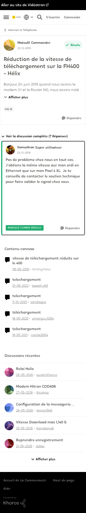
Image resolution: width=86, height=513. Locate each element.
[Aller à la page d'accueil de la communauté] (16, 17)
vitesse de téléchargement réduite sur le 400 (45, 260)
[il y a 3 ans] (20, 285)
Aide (6, 488)
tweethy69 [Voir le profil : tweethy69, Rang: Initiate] (40, 285)
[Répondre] (71, 118)
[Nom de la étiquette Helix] (9, 109)
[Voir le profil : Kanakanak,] (9, 425)
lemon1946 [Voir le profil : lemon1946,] (44, 410)
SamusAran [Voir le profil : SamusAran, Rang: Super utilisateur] (25, 147)
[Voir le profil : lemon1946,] (9, 407)
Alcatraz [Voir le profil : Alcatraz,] (42, 392)
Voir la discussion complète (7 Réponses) (34, 136)
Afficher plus (16, 97)
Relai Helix (25, 369)
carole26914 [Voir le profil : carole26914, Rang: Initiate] (39, 335)
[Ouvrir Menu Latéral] (6, 17)
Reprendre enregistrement (39, 440)
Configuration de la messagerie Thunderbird (43, 404)
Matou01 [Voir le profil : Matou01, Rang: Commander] (23, 43)
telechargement (26, 279)
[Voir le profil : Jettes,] (9, 443)
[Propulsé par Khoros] (43, 502)
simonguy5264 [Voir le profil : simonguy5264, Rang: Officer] (43, 318)
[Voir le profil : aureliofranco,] (9, 372)
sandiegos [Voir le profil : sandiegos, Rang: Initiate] (38, 302)
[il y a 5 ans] (19, 302)
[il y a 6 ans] (20, 318)
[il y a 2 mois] (24, 374)
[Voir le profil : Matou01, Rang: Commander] (9, 45)
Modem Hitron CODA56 (36, 386)
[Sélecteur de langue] (28, 17)
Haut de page (64, 480)
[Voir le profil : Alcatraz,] (9, 389)
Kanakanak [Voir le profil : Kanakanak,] (45, 428)
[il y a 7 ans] (20, 269)
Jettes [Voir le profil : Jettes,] (40, 446)
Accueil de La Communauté (24, 480)
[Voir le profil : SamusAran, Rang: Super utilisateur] (10, 149)
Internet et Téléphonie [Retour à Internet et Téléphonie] (20, 30)
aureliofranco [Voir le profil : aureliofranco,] (46, 374)
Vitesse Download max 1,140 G (41, 422)
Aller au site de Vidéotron (23, 5)
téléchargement (26, 312)
